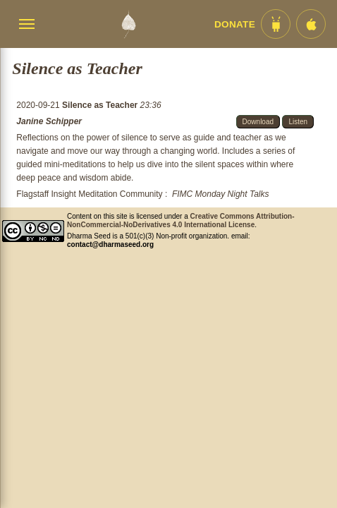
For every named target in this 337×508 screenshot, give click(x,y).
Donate (234, 24)
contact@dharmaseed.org (110, 244)
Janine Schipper (49, 121)
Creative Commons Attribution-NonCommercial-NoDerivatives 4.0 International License (181, 220)
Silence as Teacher (101, 105)
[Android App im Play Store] (275, 24)
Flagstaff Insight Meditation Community (89, 194)
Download (258, 122)
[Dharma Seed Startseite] (128, 24)
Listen (297, 122)
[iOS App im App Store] (311, 24)
